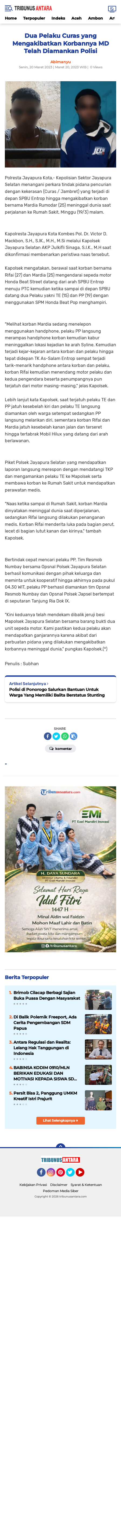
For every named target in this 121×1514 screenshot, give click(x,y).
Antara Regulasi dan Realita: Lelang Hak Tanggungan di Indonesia (42, 1048)
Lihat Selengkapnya (60, 1120)
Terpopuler (34, 18)
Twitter (72, 1174)
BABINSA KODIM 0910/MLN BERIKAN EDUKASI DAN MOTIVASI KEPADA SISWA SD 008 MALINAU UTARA (43, 1073)
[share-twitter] (56, 736)
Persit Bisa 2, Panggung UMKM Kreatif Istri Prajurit (45, 1096)
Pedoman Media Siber (60, 1191)
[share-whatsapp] (65, 736)
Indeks (58, 18)
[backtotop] (60, 1148)
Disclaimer (58, 1185)
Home (11, 18)
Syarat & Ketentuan (86, 1185)
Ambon (95, 18)
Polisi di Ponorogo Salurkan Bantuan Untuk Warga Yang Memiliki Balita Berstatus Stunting (57, 692)
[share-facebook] (47, 736)
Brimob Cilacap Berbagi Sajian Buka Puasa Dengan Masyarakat (46, 995)
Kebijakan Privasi (33, 1185)
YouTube (84, 1174)
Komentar (60, 748)
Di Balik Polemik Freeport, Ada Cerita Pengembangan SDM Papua (45, 1022)
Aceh (76, 18)
